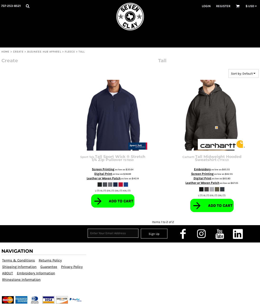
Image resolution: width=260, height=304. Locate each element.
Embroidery (202, 169)
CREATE (18, 51)
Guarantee (48, 267)
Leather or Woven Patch (104, 178)
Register (223, 6)
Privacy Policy (72, 267)
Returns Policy (50, 260)
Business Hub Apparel (44, 51)
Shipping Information (19, 267)
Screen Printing (103, 169)
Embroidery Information (36, 273)
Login (206, 6)
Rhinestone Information (21, 279)
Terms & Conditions (18, 260)
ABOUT (7, 273)
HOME (5, 51)
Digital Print (103, 174)
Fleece (70, 51)
